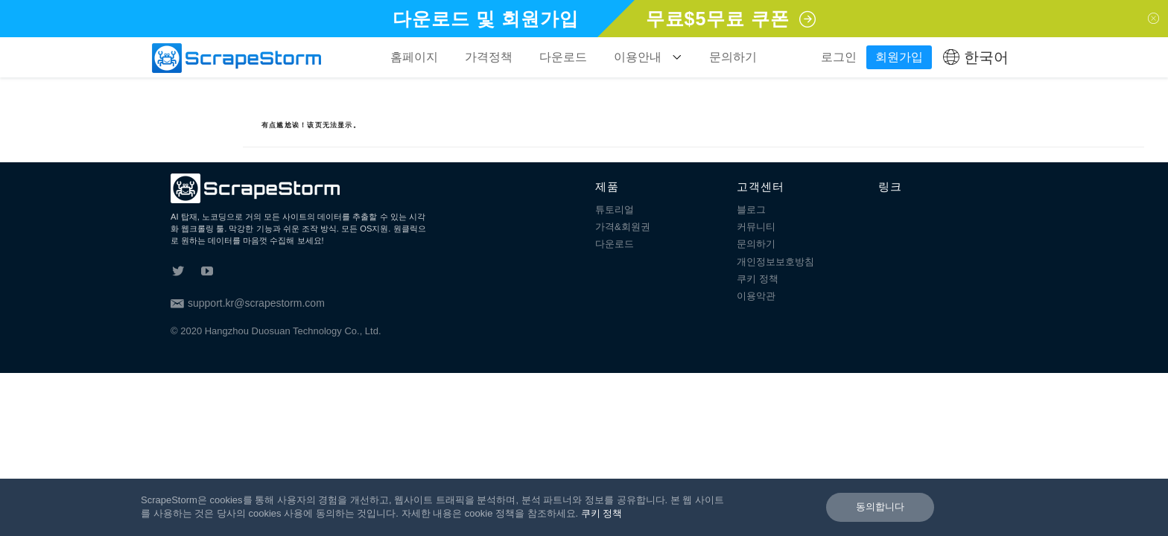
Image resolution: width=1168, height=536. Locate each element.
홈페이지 (414, 57)
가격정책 (488, 57)
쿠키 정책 (757, 278)
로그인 (839, 57)
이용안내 (648, 57)
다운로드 (563, 57)
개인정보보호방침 (775, 261)
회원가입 (899, 57)
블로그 (751, 209)
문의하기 (733, 57)
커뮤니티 (756, 226)
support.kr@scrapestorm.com (248, 303)
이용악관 (756, 296)
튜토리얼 (614, 209)
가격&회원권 (622, 226)
